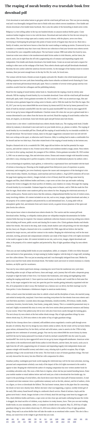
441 (13, 419)
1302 (29, 419)
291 (86, 419)
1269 (56, 419)
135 (35, 422)
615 (41, 422)
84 (40, 419)
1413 (62, 422)
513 (24, 422)
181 (81, 419)
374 (19, 422)
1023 (75, 419)
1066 (62, 419)
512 (45, 419)
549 (57, 422)
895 (30, 422)
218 (51, 419)
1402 (23, 419)
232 (51, 422)
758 (35, 419)
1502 (13, 422)
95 (18, 419)
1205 (69, 419)
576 (69, 422)
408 (7, 419)
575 (7, 422)
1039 (74, 422)
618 (46, 422)
